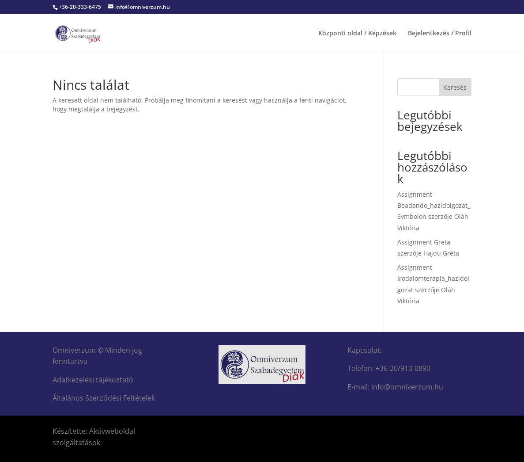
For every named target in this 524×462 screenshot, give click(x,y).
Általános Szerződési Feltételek (104, 398)
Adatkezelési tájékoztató (93, 380)
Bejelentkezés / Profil (439, 33)
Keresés (455, 87)
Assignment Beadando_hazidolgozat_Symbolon (433, 205)
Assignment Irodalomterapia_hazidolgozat (433, 278)
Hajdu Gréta (441, 253)
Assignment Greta (423, 242)
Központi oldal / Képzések (357, 33)
